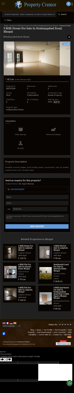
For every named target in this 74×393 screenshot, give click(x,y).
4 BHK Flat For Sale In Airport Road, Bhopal (24, 267)
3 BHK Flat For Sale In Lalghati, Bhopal (61, 248)
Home (6, 26)
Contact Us (57, 335)
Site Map (67, 335)
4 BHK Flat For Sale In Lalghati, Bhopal (25, 290)
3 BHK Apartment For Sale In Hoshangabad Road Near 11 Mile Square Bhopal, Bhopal (61, 293)
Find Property (60, 330)
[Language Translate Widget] (11, 326)
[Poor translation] (8, 359)
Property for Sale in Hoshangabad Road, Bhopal (41, 26)
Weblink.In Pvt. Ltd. (28, 344)
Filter (8, 20)
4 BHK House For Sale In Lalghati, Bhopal (25, 248)
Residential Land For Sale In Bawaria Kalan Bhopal (61, 268)
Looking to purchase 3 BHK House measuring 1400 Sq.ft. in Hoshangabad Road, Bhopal (37, 218)
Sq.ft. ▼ (56, 102)
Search (62, 14)
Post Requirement (44, 332)
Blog (32, 330)
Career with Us (45, 335)
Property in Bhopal (16, 26)
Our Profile (48, 330)
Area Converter (60, 332)
